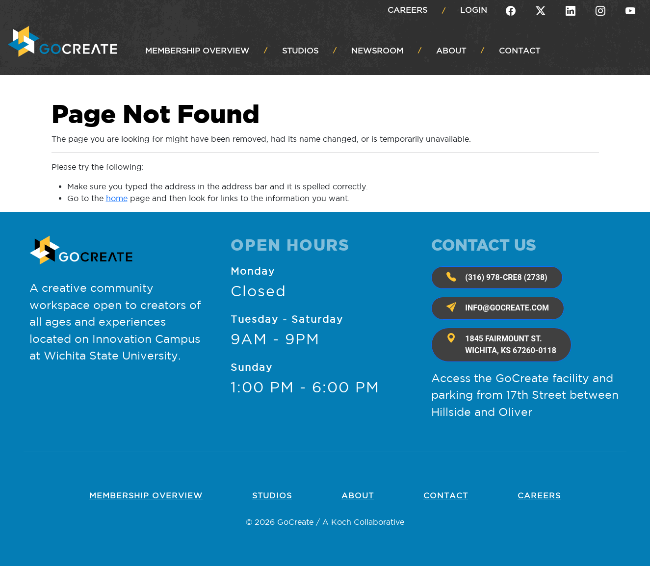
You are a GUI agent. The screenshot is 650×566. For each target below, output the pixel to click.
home (117, 198)
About (357, 495)
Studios (272, 495)
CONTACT (519, 50)
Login (473, 9)
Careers (407, 9)
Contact (445, 495)
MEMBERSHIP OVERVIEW (197, 50)
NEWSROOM (377, 50)
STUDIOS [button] (300, 50)
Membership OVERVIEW (146, 495)
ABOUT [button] (451, 50)
